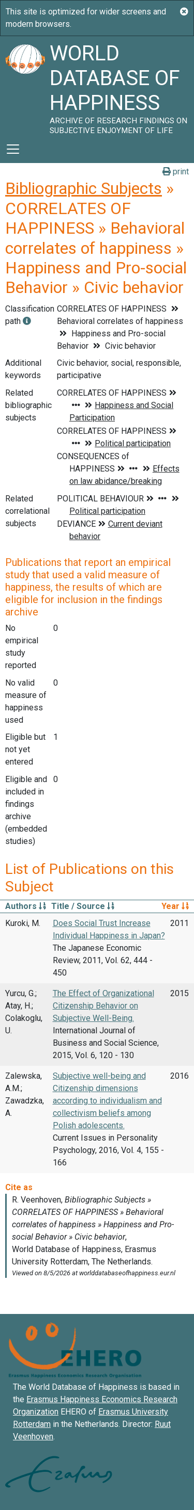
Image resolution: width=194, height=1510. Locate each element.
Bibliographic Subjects (83, 188)
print (175, 171)
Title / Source (82, 906)
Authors (25, 906)
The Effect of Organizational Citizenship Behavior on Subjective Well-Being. (103, 1005)
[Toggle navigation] (13, 149)
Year (175, 906)
